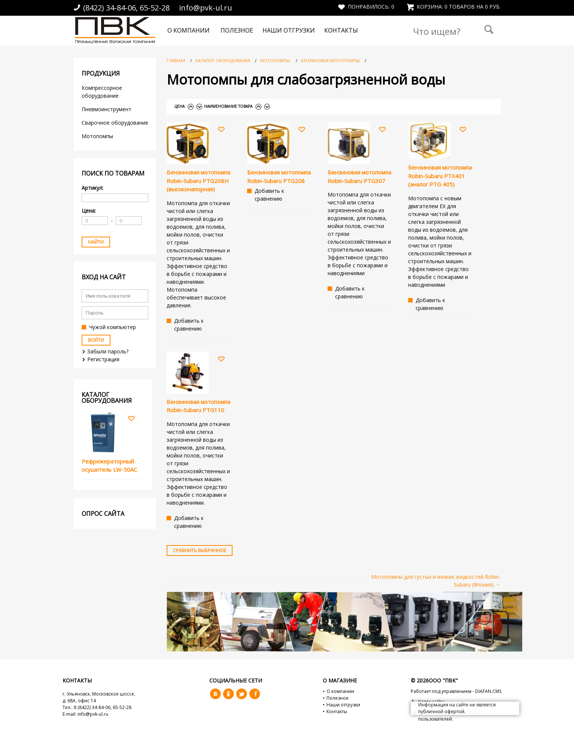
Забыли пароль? (107, 351)
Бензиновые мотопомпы (331, 60)
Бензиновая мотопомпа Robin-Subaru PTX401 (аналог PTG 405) (440, 176)
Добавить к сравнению (189, 324)
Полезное (237, 30)
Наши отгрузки (288, 30)
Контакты (341, 30)
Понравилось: (366, 6)
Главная (176, 60)
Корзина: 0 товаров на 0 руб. (454, 6)
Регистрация (103, 359)
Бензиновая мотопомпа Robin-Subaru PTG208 (279, 176)
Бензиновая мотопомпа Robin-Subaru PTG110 (198, 406)
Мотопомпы (98, 136)
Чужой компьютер (112, 327)
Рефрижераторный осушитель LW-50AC (109, 465)
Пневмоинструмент (106, 109)
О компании (188, 30)
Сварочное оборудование (115, 122)
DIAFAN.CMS (488, 691)
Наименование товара (228, 106)
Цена (179, 106)
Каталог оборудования (222, 60)
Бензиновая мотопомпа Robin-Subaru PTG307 (359, 176)
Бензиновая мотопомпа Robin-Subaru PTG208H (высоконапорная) (198, 180)
